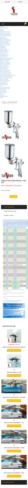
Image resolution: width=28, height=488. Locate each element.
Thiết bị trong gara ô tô (4, 50)
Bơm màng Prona (3, 54)
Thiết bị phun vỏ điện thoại (5, 31)
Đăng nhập (7, 1)
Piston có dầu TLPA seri (5, 71)
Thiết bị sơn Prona (3, 51)
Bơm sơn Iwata (3, 37)
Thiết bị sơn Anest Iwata (5, 33)
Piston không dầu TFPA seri (5, 74)
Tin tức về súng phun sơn (5, 87)
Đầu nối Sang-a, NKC (4, 79)
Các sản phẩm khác (4, 81)
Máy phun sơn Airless (4, 60)
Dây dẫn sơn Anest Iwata (5, 43)
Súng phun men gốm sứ (5, 62)
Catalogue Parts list (4, 96)
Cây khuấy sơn (3, 89)
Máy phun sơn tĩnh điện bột (5, 59)
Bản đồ (1, 93)
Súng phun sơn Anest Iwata (5, 34)
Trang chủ (2, 26)
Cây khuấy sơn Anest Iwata (5, 41)
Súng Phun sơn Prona (4, 52)
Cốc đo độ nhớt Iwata (4, 42)
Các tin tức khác (3, 92)
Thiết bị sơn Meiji (3, 49)
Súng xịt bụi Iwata (3, 38)
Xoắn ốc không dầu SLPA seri (6, 76)
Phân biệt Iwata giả (4, 84)
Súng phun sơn (12, 300)
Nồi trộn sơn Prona (3, 56)
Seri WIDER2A (3, 47)
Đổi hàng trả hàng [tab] (8, 215)
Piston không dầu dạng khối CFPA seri (7, 75)
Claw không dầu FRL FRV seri (6, 78)
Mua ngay (13, 196)
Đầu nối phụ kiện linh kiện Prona (6, 58)
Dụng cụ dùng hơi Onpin (5, 64)
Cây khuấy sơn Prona (4, 55)
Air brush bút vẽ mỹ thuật (5, 63)
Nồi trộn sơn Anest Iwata (5, 39)
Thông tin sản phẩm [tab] (9, 207)
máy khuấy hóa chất (14, 301)
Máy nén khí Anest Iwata (5, 70)
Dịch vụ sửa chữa (3, 91)
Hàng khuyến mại (3, 83)
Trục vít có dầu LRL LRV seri (5, 72)
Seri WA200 (2, 46)
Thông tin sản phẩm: (5, 190)
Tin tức (1, 85)
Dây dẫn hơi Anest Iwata (5, 45)
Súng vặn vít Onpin (4, 66)
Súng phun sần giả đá (4, 67)
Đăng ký (20, 1)
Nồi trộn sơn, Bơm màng (5, 88)
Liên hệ (1, 97)
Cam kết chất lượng (4, 27)
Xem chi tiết (17, 350)
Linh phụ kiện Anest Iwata (5, 35)
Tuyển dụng (2, 95)
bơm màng (8, 301)
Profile (1, 29)
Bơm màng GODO (3, 68)
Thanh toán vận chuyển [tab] (10, 211)
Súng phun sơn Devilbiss (5, 80)
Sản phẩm (2, 30)
